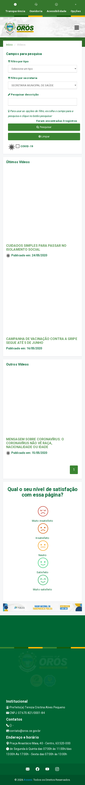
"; (42, 85)
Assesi (28, 779)
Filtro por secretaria (22, 78)
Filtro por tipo (18, 61)
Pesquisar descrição (23, 94)
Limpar (44, 136)
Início (9, 44)
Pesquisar (43, 127)
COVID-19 (26, 146)
